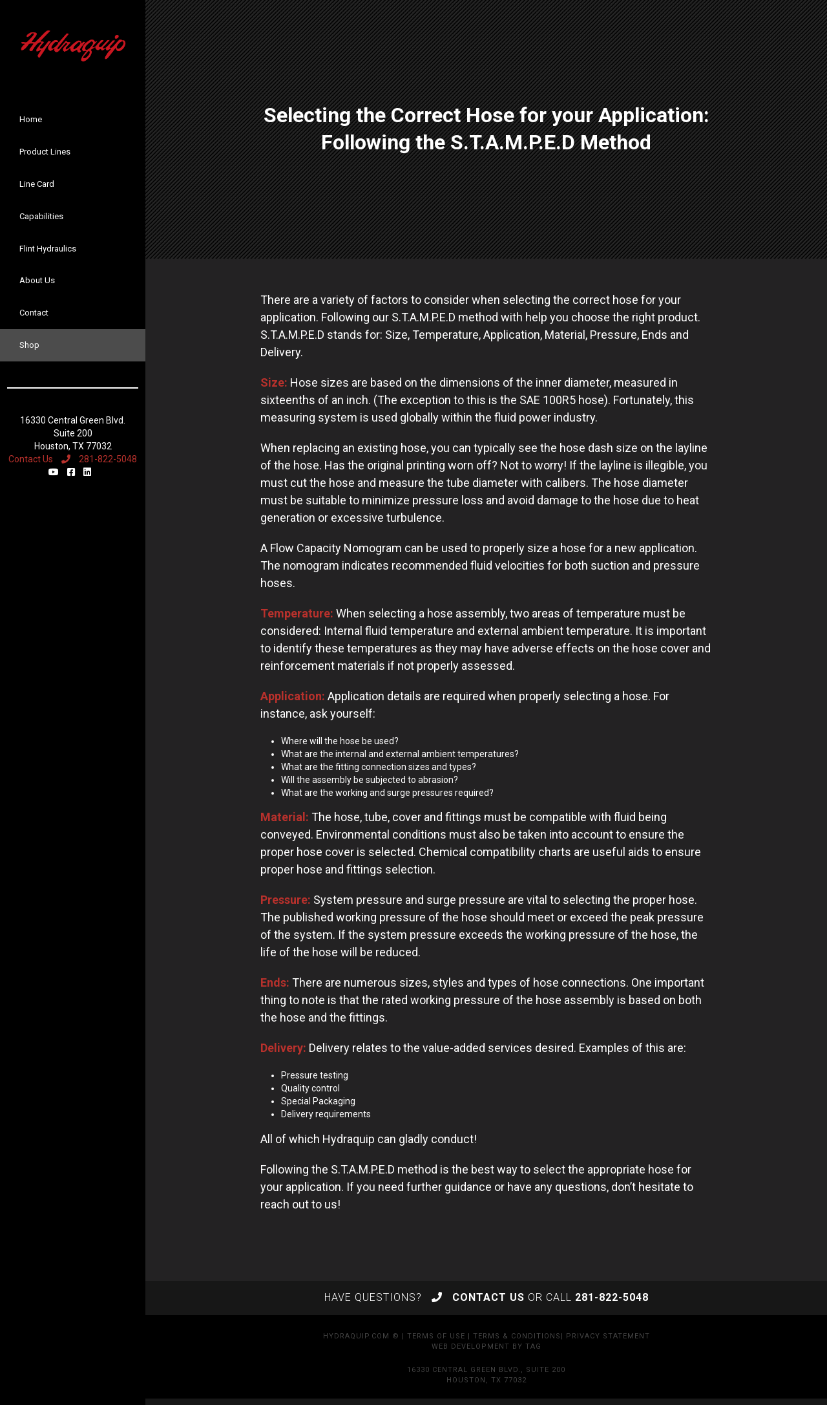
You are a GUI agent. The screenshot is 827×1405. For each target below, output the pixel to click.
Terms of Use (436, 1336)
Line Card (36, 184)
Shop (29, 345)
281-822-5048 (99, 459)
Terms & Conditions (517, 1336)
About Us (37, 280)
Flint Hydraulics (47, 248)
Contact (33, 312)
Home (30, 119)
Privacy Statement (608, 1336)
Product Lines (44, 151)
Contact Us (30, 459)
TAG (533, 1346)
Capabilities (41, 216)
